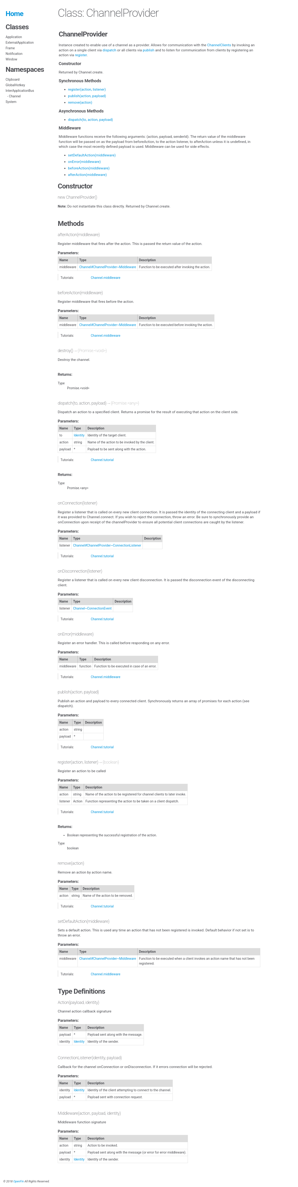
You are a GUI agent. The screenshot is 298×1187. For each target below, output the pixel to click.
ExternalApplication (20, 42)
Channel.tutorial (102, 460)
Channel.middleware (105, 278)
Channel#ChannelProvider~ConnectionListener (107, 545)
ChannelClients (219, 45)
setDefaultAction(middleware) (92, 155)
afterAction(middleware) (87, 175)
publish (148, 50)
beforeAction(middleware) (89, 168)
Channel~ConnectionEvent (92, 608)
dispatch (109, 50)
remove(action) (80, 102)
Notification (14, 54)
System (11, 102)
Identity (79, 435)
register (81, 55)
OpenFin (18, 1181)
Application (14, 37)
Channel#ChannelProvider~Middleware (107, 267)
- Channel (13, 96)
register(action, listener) (87, 89)
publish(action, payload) (87, 96)
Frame (10, 48)
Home (14, 14)
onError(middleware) (84, 162)
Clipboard (13, 79)
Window (11, 59)
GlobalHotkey (15, 85)
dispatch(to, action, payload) (90, 120)
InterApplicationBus (20, 90)
